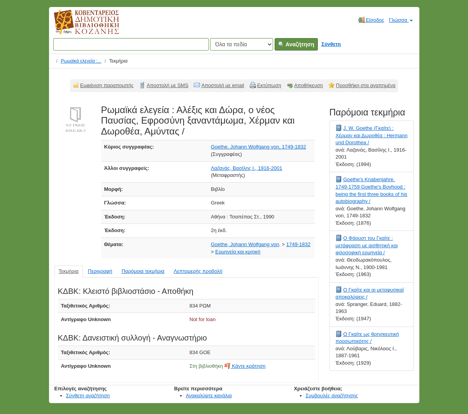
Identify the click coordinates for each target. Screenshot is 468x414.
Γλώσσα (401, 20)
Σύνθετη (331, 44)
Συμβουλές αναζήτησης (332, 395)
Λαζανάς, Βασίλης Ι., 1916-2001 (246, 168)
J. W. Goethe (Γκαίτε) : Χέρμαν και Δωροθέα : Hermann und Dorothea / (372, 135)
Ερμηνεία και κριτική (237, 252)
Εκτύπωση (269, 85)
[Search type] (241, 44)
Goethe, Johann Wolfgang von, (245, 244)
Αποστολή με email (223, 85)
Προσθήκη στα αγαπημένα (366, 85)
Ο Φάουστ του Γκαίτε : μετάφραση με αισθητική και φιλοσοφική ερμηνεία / (367, 245)
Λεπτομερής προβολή (198, 271)
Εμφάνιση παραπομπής (107, 85)
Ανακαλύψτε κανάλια (209, 395)
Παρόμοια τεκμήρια (142, 271)
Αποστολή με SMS (167, 85)
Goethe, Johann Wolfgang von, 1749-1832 (258, 147)
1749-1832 (298, 244)
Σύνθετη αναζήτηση (88, 395)
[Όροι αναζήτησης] (131, 44)
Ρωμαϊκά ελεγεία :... (81, 61)
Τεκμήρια (69, 271)
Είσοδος (371, 20)
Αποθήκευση (308, 85)
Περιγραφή (100, 271)
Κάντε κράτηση (245, 366)
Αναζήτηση (296, 44)
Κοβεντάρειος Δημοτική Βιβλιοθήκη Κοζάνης (79, 26)
